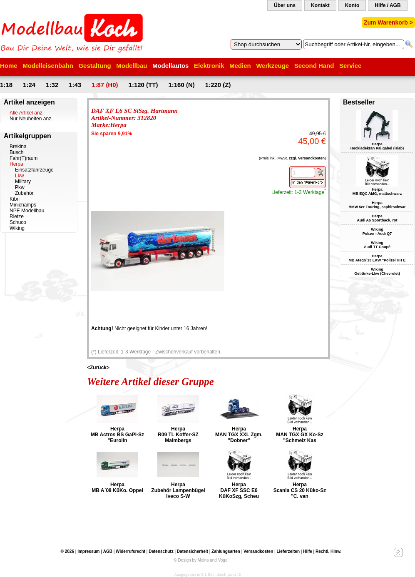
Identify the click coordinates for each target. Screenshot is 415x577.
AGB (107, 551)
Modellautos (170, 65)
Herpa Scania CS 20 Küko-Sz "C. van (299, 490)
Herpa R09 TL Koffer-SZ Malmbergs (178, 434)
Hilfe (307, 551)
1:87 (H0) (105, 84)
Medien (240, 65)
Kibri (15, 199)
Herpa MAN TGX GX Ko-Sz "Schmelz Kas (299, 434)
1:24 (29, 84)
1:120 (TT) (143, 84)
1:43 (75, 84)
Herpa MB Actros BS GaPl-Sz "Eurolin (117, 434)
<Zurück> (98, 368)
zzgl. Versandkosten (307, 158)
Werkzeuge (272, 65)
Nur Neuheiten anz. (31, 119)
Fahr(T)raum (23, 158)
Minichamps (23, 205)
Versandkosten (258, 551)
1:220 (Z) (218, 84)
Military (23, 181)
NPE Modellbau (27, 211)
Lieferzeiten (288, 551)
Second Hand (314, 65)
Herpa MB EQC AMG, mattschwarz (377, 191)
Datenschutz (161, 551)
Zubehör (24, 193)
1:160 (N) (181, 84)
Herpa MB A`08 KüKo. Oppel (117, 487)
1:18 (6, 84)
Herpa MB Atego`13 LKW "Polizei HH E (377, 258)
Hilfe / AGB (387, 5)
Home (8, 65)
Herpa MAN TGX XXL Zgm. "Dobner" (239, 434)
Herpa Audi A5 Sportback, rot (377, 218)
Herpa (16, 164)
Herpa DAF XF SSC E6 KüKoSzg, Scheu (239, 490)
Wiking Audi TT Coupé (377, 245)
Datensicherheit (192, 551)
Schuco (18, 222)
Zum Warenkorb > (388, 22)
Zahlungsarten (225, 551)
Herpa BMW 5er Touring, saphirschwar (377, 205)
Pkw (20, 187)
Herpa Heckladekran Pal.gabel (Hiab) (377, 146)
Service (350, 65)
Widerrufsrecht (130, 551)
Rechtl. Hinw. (328, 551)
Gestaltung (94, 65)
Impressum (88, 551)
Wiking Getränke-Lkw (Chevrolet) (377, 271)
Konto (352, 5)
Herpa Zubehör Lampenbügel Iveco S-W (178, 490)
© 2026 (67, 551)
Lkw (19, 176)
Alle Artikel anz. (27, 113)
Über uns (285, 5)
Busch (16, 152)
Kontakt (320, 5)
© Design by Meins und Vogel (201, 560)
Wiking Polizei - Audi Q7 (377, 231)
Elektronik (209, 65)
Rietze (17, 216)
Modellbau (131, 65)
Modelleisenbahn (47, 65)
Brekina (18, 146)
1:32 (52, 84)
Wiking (17, 228)
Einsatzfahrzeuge (34, 170)
